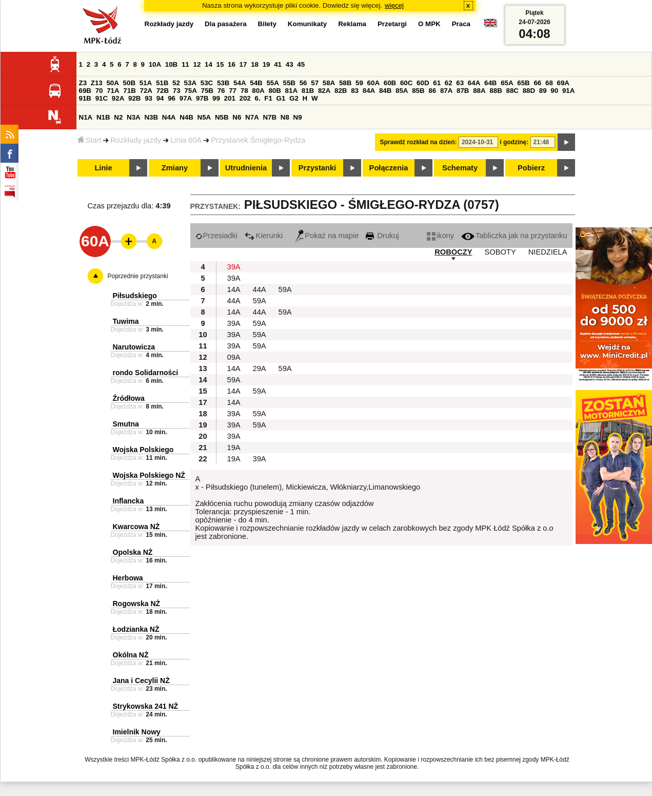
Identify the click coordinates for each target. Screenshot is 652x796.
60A (373, 83)
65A (507, 83)
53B (223, 83)
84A (369, 90)
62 (448, 83)
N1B (103, 117)
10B (171, 64)
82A (324, 90)
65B (523, 83)
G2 (294, 98)
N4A (169, 117)
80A (258, 90)
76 (221, 90)
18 (255, 64)
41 (278, 64)
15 (220, 64)
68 (549, 83)
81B (308, 90)
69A (563, 83)
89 (543, 90)
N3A (134, 117)
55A (272, 83)
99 (216, 98)
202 (245, 98)
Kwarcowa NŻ (136, 526)
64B (490, 83)
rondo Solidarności (146, 372)
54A (239, 83)
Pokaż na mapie (327, 235)
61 (437, 83)
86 (432, 90)
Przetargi (392, 24)
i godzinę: (514, 142)
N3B (151, 117)
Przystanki (317, 168)
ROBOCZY (453, 252)
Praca (461, 24)
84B (385, 90)
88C (512, 90)
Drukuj (382, 235)
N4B (186, 117)
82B (340, 90)
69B (85, 90)
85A (402, 90)
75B (207, 90)
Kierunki (264, 235)
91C (101, 98)
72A (146, 90)
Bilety (267, 24)
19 (266, 64)
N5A (204, 117)
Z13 (97, 83)
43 (289, 64)
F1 (268, 98)
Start (89, 140)
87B (463, 90)
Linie (103, 168)
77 (232, 90)
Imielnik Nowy (137, 732)
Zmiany (175, 168)
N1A (86, 117)
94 (160, 98)
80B (274, 90)
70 (99, 90)
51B (162, 83)
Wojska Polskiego (143, 449)
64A (474, 83)
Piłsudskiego (135, 296)
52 (176, 83)
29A (259, 368)
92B (134, 98)
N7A (252, 117)
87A (446, 90)
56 (303, 83)
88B (495, 90)
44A (259, 289)
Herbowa (128, 578)
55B (289, 83)
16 (231, 64)
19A (234, 447)
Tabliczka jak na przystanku (514, 235)
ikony (440, 235)
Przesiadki (216, 235)
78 (244, 90)
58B (345, 83)
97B (202, 98)
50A (112, 83)
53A (190, 83)
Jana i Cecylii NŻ (141, 680)
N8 (285, 117)
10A (155, 64)
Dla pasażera (226, 24)
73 (177, 90)
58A (329, 83)
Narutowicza (134, 347)
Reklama (352, 24)
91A (568, 90)
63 (460, 83)
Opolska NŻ (133, 552)
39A (234, 267)
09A (234, 357)
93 (148, 98)
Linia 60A (186, 140)
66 (537, 83)
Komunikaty (307, 24)
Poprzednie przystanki (138, 276)
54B (256, 83)
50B (129, 83)
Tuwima (126, 321)
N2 (118, 117)
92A (118, 98)
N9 (297, 117)
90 (554, 90)
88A (479, 90)
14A (234, 289)
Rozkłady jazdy (135, 140)
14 (208, 64)
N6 (236, 117)
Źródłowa (129, 398)
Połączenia (388, 168)
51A (146, 83)
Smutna (126, 424)
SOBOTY (500, 252)
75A (190, 90)
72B (162, 90)
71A (113, 90)
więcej (394, 5)
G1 (281, 98)
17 (243, 64)
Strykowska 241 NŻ (146, 706)
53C (207, 83)
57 (315, 83)
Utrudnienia (246, 168)
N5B (222, 117)
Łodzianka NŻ (136, 629)
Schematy (460, 168)
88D (529, 90)
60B (390, 83)
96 (171, 98)
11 (185, 64)
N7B (269, 117)
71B (129, 90)
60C (406, 83)
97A (186, 98)
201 (229, 98)
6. (257, 98)
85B (418, 90)
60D (423, 83)
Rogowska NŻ (137, 603)
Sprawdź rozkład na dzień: (418, 142)
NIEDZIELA (547, 252)
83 (355, 90)
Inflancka (128, 501)
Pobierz (531, 168)
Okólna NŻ (131, 655)
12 (197, 64)
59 (359, 83)
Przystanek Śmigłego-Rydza (258, 140)
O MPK (429, 24)
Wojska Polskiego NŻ (149, 475)
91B (85, 98)
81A (291, 90)
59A (285, 289)
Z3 (83, 83)
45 (301, 64)
